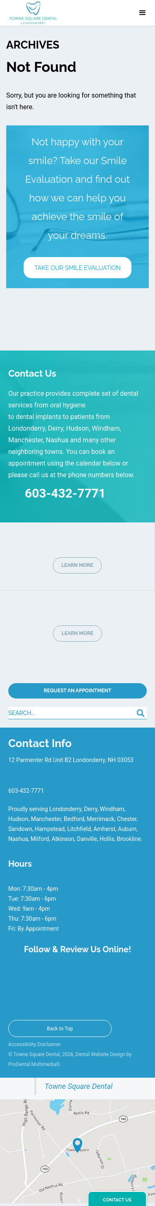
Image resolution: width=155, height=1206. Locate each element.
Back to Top (60, 1029)
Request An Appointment (77, 691)
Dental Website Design (100, 1054)
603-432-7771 (57, 492)
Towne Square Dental (79, 1086)
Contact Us (117, 1200)
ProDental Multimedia (32, 1064)
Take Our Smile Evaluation (77, 267)
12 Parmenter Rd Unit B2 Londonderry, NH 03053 (71, 760)
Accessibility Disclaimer (34, 1044)
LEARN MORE (77, 565)
